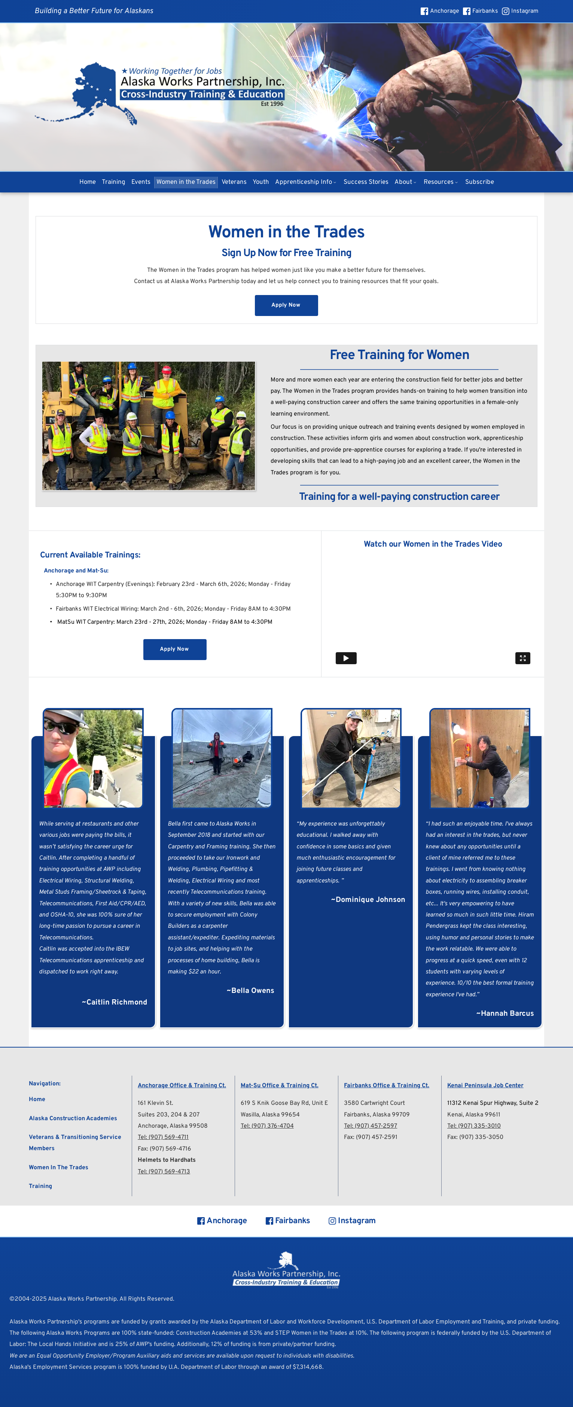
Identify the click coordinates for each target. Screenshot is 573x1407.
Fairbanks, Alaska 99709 (377, 1115)
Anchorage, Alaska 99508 (173, 1126)
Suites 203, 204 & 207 (168, 1115)
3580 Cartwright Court (374, 1103)
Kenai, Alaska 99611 (473, 1115)
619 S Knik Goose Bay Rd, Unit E (284, 1103)
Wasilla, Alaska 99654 (270, 1115)
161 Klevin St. (155, 1103)
